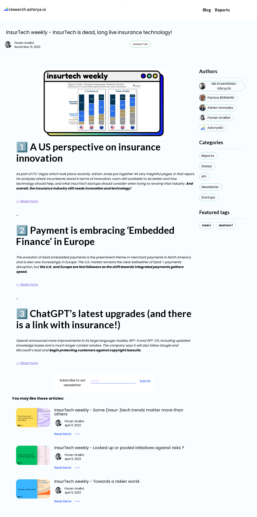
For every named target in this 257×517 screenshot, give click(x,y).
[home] (24, 9)
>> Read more (27, 201)
